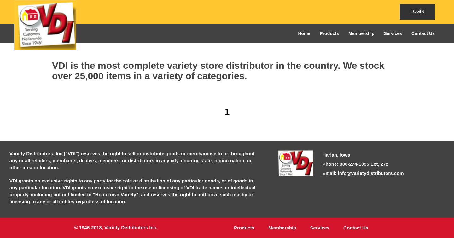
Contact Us (423, 33)
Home (304, 33)
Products (329, 33)
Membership (361, 33)
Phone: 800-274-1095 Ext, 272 (355, 164)
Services (393, 33)
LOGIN (417, 11)
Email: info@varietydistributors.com (363, 173)
